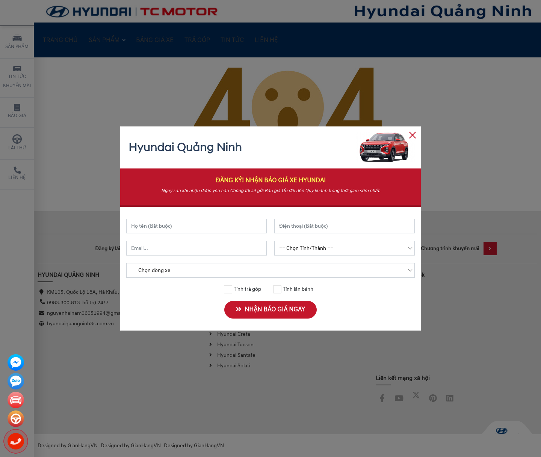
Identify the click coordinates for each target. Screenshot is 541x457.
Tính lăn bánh (293, 289)
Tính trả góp (242, 289)
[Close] (412, 134)
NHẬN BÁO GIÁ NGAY (270, 309)
